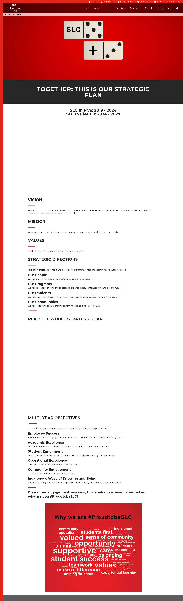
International (126, 2)
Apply (97, 8)
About (148, 8)
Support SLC (173, 2)
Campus (121, 8)
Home (7, 14)
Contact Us (107, 2)
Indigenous (144, 2)
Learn (86, 8)
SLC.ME (93, 2)
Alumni (159, 2)
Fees (108, 8)
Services (135, 8)
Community (164, 8)
